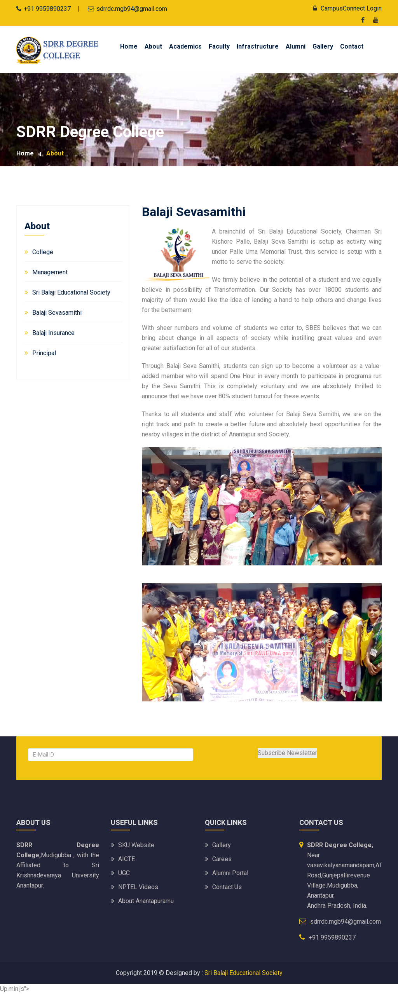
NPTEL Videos (138, 887)
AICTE (126, 859)
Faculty (219, 46)
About (153, 46)
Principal (44, 353)
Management (50, 272)
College (42, 252)
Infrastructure (258, 46)
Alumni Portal (230, 873)
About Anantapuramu (146, 901)
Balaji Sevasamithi (57, 312)
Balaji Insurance (53, 333)
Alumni (295, 46)
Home (129, 46)
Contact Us (227, 887)
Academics (185, 46)
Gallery (322, 46)
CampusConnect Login (345, 8)
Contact (351, 46)
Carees (222, 859)
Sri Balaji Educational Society (71, 292)
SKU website (136, 845)
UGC (124, 873)
